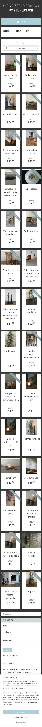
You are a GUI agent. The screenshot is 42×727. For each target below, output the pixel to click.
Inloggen (7, 650)
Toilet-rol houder (31, 554)
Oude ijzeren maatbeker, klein (10, 554)
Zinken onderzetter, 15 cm (10, 442)
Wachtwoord (8, 641)
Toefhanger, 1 (10, 351)
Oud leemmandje (31, 114)
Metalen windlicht (31, 311)
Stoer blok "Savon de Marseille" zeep (31, 354)
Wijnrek (31, 591)
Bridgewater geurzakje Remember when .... (10, 398)
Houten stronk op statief (31, 151)
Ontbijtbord (31, 189)
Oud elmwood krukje (31, 77)
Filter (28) (21, 43)
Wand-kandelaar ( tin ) (10, 512)
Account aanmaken (11, 677)
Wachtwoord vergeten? (10, 655)
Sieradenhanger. (31, 477)
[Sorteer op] (21, 48)
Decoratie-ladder (10, 114)
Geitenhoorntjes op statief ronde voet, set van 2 (31, 273)
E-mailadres (7, 632)
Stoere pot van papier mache (10, 151)
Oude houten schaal (10, 77)
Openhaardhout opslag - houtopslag (10, 594)
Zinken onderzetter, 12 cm (31, 396)
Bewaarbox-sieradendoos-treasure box (10, 192)
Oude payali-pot (31, 231)
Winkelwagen (9, 699)
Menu (21, 21)
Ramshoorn (10, 477)
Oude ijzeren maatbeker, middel (31, 513)
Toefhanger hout (31, 438)
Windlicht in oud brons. (10, 272)
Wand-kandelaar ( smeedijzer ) (10, 233)
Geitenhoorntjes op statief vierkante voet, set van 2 (10, 314)
